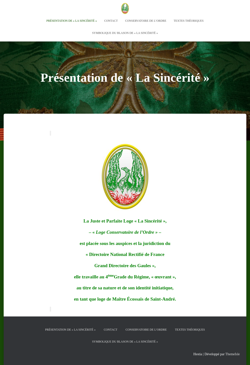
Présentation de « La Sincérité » (71, 20)
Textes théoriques (189, 20)
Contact (111, 20)
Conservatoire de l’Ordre (145, 20)
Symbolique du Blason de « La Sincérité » (125, 33)
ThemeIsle (232, 354)
